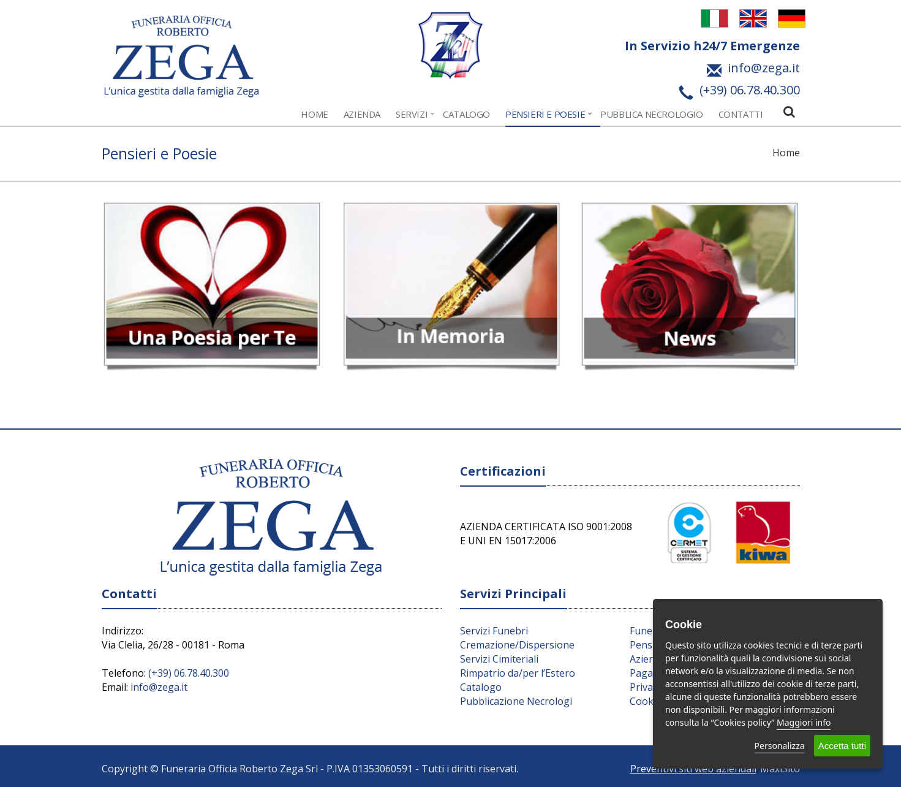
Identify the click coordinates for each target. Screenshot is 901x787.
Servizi (412, 114)
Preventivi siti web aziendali (693, 768)
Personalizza (780, 745)
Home (314, 114)
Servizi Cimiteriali (499, 659)
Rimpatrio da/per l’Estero (517, 673)
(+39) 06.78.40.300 (188, 673)
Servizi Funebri (494, 630)
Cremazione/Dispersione (517, 645)
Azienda (362, 114)
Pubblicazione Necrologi (516, 701)
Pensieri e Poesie (545, 114)
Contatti (740, 114)
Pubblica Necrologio (651, 114)
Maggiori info (804, 722)
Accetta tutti (842, 745)
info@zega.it (158, 687)
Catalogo (466, 114)
